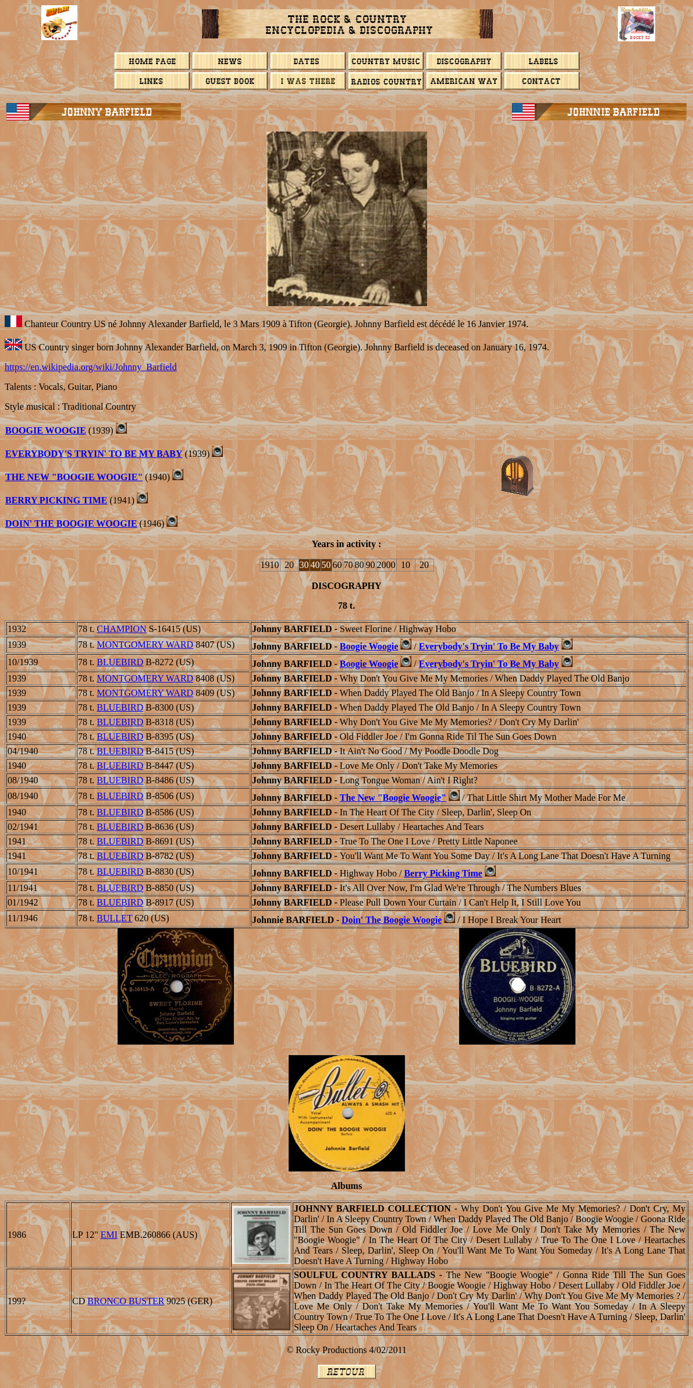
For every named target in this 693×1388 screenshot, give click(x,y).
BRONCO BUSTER (125, 1301)
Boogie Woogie (369, 646)
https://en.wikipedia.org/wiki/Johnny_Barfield (91, 367)
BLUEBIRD (120, 662)
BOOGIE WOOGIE (45, 430)
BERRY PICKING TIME (56, 500)
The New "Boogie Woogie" (74, 477)
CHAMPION (121, 629)
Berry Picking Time (443, 873)
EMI (109, 1235)
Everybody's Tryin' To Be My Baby (94, 454)
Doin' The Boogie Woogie (71, 523)
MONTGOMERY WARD (145, 644)
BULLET (114, 918)
